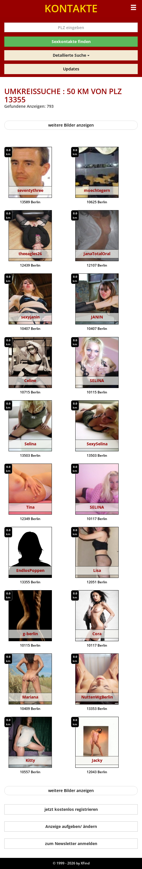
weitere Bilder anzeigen (71, 125)
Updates (71, 69)
